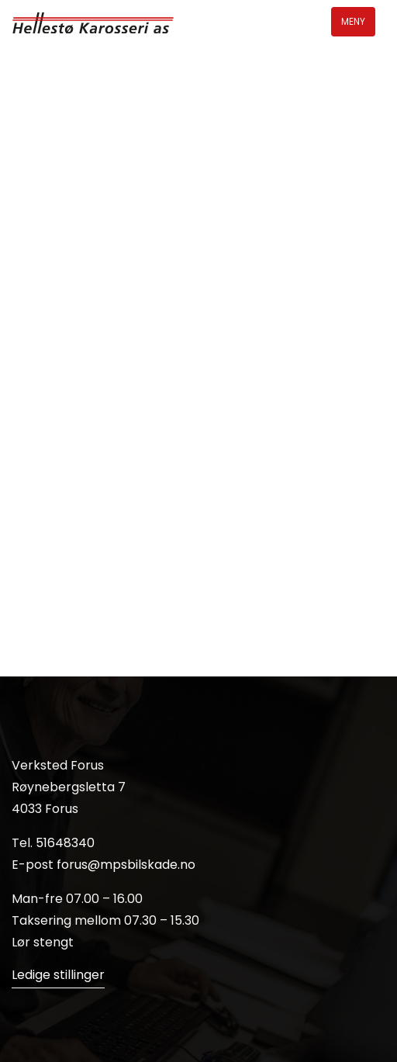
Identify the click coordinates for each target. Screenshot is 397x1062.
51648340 (65, 843)
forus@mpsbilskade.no (126, 864)
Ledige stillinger (58, 975)
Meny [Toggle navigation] (353, 21)
